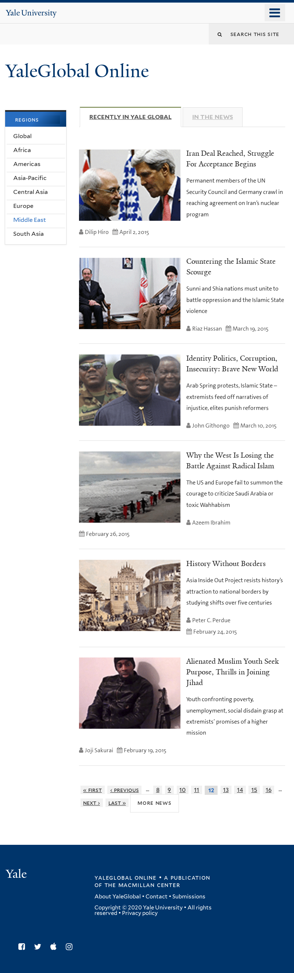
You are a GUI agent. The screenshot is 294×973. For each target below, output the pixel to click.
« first (92, 789)
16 (269, 789)
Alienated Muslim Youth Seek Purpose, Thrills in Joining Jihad (232, 671)
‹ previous (124, 789)
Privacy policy (140, 913)
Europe (23, 205)
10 (182, 789)
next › (91, 802)
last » (117, 802)
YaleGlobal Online (77, 71)
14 (240, 789)
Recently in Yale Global (135, 116)
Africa (22, 150)
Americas (26, 164)
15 (254, 789)
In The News (212, 116)
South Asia (28, 233)
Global (22, 136)
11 (196, 789)
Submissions (188, 896)
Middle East (29, 219)
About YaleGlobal (117, 896)
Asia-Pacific (30, 177)
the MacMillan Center (142, 885)
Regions (27, 119)
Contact (157, 896)
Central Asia (30, 191)
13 (226, 789)
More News (154, 802)
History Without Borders (226, 563)
